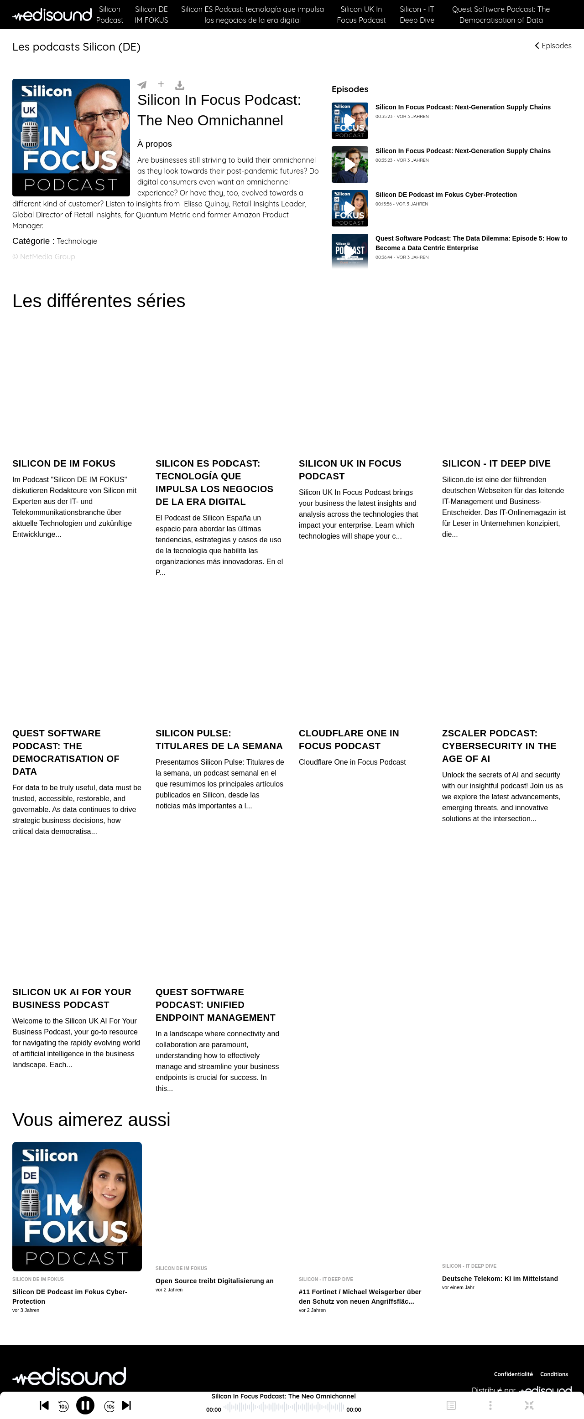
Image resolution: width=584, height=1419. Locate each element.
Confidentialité (513, 1353)
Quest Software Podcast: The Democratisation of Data (501, 15)
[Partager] (141, 84)
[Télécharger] (179, 84)
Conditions (554, 1353)
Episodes (553, 45)
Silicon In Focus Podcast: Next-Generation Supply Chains (463, 107)
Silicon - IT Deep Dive (417, 15)
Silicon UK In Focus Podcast (361, 15)
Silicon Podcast (110, 15)
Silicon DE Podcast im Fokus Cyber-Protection (446, 194)
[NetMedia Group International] (69, 1355)
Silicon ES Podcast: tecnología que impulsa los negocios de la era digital (252, 15)
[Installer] (160, 84)
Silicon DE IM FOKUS (151, 15)
